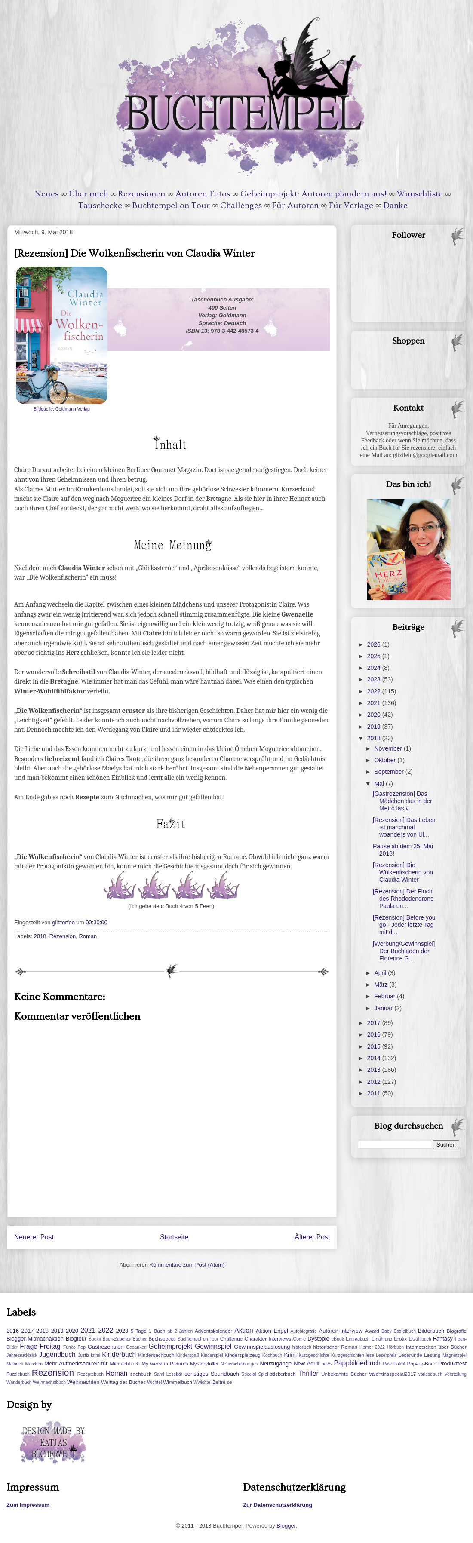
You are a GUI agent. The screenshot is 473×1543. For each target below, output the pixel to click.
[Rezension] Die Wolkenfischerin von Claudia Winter (403, 872)
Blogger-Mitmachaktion (35, 1338)
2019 (374, 726)
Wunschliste (420, 194)
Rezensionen (141, 194)
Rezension (62, 936)
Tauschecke (100, 205)
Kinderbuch (119, 1354)
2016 (374, 1034)
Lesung (432, 1355)
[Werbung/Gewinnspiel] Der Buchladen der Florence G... (404, 951)
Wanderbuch (19, 1382)
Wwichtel (203, 1382)
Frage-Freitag (40, 1346)
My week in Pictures (165, 1363)
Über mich (88, 194)
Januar (384, 1008)
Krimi (290, 1355)
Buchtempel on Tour (171, 205)
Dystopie (318, 1338)
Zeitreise (222, 1382)
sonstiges (196, 1374)
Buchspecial (161, 1338)
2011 (374, 1093)
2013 (374, 1069)
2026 (374, 644)
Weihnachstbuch (49, 1382)
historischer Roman (335, 1347)
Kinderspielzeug (243, 1355)
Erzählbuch (420, 1339)
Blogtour (76, 1338)
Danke (396, 205)
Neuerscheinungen (239, 1364)
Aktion (243, 1330)
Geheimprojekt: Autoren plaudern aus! (313, 194)
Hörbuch (395, 1347)
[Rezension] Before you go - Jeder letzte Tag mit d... (404, 925)
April (381, 972)
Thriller (308, 1373)
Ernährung (382, 1339)
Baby (386, 1331)
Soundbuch (225, 1374)
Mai (379, 783)
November (388, 748)
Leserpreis (386, 1355)
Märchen (34, 1364)
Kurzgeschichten (347, 1355)
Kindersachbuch (156, 1355)
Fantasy (443, 1338)
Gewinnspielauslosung (262, 1347)
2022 (374, 691)
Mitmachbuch (125, 1363)
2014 (374, 1058)
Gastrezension (106, 1347)
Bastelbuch (405, 1331)
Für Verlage (351, 205)
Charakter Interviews (268, 1338)
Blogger (285, 1525)
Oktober (385, 760)
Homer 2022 (372, 1347)
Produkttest (452, 1363)
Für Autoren (295, 205)
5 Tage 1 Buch (148, 1331)
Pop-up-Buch (421, 1363)
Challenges (241, 205)
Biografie (457, 1331)
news (327, 1364)
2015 (374, 1046)
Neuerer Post (34, 1237)
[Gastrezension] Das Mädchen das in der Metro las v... (402, 801)
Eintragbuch (357, 1339)
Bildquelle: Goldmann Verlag (62, 409)
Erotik (400, 1338)
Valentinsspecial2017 (392, 1374)
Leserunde (410, 1355)
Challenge (231, 1338)
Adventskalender (213, 1331)
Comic (299, 1339)
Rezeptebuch (90, 1374)
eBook (338, 1339)
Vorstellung (456, 1374)
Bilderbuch (431, 1331)
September (389, 771)
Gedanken (136, 1347)
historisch (301, 1347)
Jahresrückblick (21, 1355)
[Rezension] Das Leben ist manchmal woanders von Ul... (404, 827)
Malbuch (14, 1364)
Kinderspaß (187, 1355)
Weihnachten (83, 1382)
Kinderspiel (212, 1355)
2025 (374, 656)
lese (370, 1355)
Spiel (263, 1374)
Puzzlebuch (18, 1374)
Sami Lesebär (168, 1374)
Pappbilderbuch (357, 1363)
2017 (374, 1022)
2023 (374, 679)
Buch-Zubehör (116, 1339)
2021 (374, 702)
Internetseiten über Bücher (436, 1347)
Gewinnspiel (213, 1346)
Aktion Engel (272, 1331)
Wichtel (154, 1382)
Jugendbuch (57, 1354)
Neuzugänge (276, 1363)
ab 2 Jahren (180, 1331)
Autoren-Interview (340, 1331)
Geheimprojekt (170, 1346)
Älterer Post (312, 1237)
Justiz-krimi (89, 1355)
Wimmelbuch (177, 1382)
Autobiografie (303, 1331)
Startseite (174, 1237)
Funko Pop (74, 1347)
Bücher (139, 1339)
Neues (46, 194)
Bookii (95, 1339)
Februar (385, 996)
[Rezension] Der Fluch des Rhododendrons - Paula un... (405, 898)
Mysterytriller (204, 1363)
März (381, 984)
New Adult (306, 1363)
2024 (374, 667)
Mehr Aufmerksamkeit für (76, 1363)
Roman (88, 936)
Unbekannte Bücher (343, 1374)
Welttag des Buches (123, 1382)
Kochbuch (272, 1355)
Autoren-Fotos (202, 194)
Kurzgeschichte (314, 1355)
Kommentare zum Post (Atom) (187, 1264)
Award (372, 1331)
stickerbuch (282, 1374)
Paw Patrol (394, 1364)
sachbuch (141, 1374)
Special (248, 1374)
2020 (374, 714)
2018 (40, 936)
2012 (374, 1081)
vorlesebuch (430, 1374)
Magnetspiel (454, 1355)
